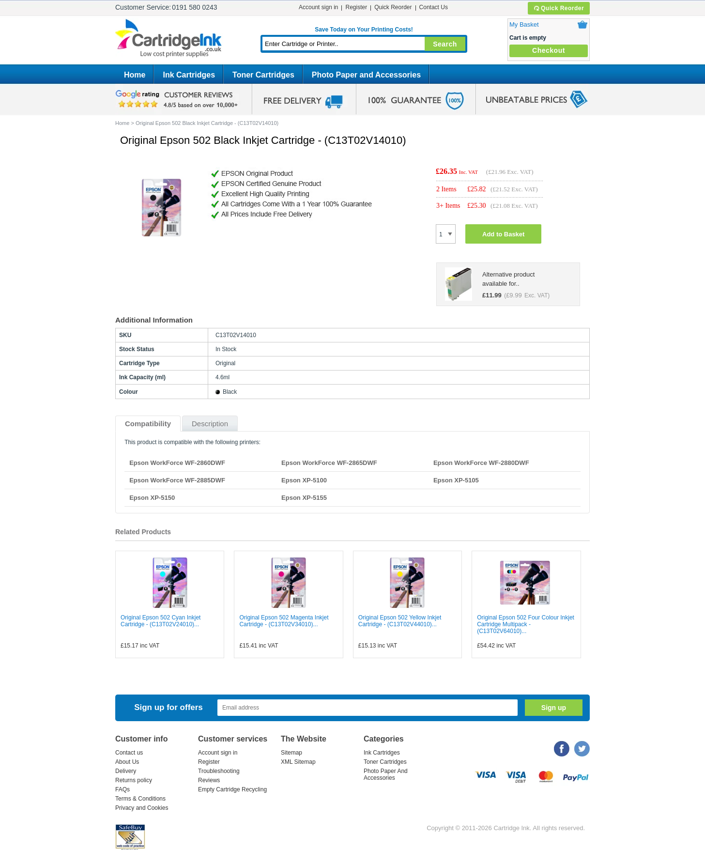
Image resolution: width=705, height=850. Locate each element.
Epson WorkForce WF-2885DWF (177, 480)
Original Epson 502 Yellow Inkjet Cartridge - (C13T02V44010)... (399, 621)
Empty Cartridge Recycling (232, 789)
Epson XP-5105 (456, 480)
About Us (127, 761)
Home (134, 75)
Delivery (125, 771)
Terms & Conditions (140, 798)
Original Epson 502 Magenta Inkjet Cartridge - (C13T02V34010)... (283, 621)
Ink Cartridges (189, 75)
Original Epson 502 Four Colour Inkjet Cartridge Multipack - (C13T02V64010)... (525, 624)
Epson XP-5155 (304, 497)
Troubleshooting (219, 771)
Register (356, 7)
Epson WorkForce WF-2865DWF (329, 462)
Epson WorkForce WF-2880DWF (481, 462)
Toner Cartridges (263, 75)
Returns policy (133, 780)
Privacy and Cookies (141, 807)
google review (178, 99)
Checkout (548, 50)
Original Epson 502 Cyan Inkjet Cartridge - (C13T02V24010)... (160, 621)
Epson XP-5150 (152, 497)
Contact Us (433, 7)
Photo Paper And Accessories (386, 774)
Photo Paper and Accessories (366, 75)
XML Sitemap (298, 761)
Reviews (209, 780)
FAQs (122, 789)
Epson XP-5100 (304, 480)
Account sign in (318, 7)
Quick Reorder (558, 8)
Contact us (129, 752)
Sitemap (291, 752)
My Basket (524, 24)
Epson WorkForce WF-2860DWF (177, 462)
